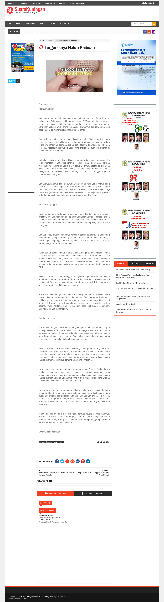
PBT (25, 598)
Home (9, 24)
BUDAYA (42, 24)
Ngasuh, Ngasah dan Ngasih (125, 304)
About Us (10, 3)
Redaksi (62, 3)
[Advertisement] (21, 152)
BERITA (19, 24)
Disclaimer (37, 3)
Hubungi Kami (50, 3)
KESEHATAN (64, 24)
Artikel (42, 442)
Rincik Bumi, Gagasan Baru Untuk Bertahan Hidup (133, 270)
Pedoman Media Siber (77, 3)
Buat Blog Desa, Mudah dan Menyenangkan (131, 283)
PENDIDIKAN (30, 24)
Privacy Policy (23, 3)
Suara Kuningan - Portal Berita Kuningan (36, 597)
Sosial (50, 40)
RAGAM (52, 24)
